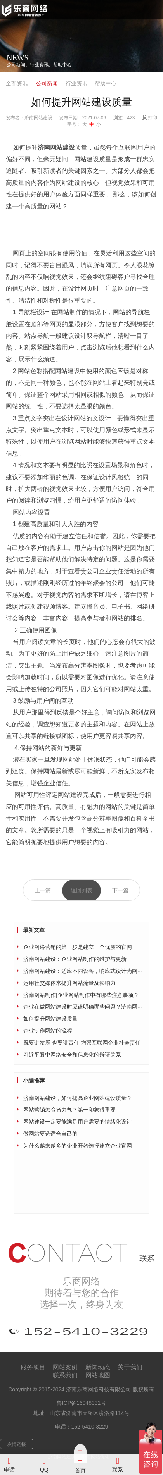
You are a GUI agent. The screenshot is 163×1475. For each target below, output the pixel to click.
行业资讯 (76, 83)
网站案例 (65, 1367)
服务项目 (33, 1367)
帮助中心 (105, 83)
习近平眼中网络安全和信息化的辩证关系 (72, 1055)
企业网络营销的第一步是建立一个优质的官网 (77, 947)
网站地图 (97, 1375)
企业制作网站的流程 (47, 1031)
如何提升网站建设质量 (50, 1018)
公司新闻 (47, 83)
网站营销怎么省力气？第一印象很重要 (69, 1110)
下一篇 (120, 890)
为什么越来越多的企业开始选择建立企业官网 (77, 1146)
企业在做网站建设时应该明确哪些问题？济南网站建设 (88, 1006)
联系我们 (65, 1375)
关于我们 (130, 1367)
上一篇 (43, 890)
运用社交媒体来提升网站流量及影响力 (69, 983)
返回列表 (81, 890)
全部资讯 (17, 83)
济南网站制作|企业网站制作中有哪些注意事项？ (81, 995)
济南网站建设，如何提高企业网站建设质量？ (77, 1098)
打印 (152, 117)
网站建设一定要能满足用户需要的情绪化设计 (77, 1122)
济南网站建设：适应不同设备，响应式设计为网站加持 (88, 971)
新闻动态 (97, 1367)
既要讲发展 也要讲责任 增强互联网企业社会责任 (81, 1043)
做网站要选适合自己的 (50, 1134)
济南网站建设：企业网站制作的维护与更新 (75, 959)
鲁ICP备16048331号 (81, 1403)
